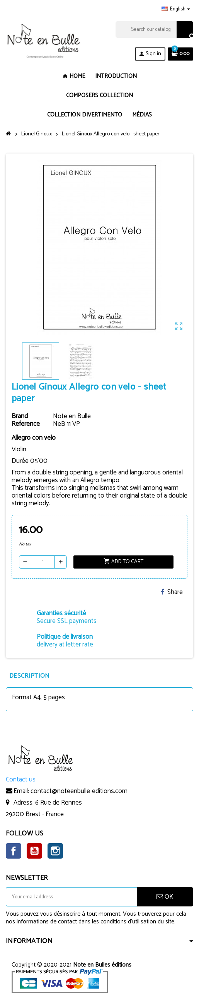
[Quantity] (43, 562)
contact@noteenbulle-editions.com (79, 791)
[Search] (154, 29)
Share (172, 592)
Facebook (13, 851)
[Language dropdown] (175, 9)
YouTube (34, 851)
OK (164, 896)
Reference (26, 424)
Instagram (55, 851)
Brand (20, 416)
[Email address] (71, 896)
